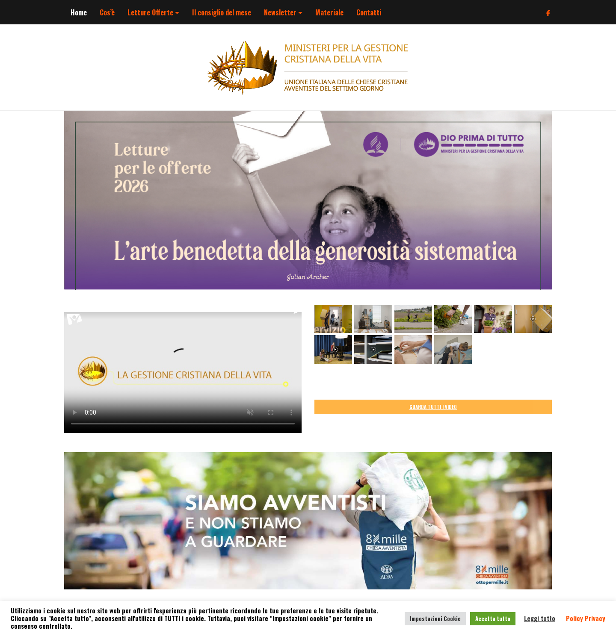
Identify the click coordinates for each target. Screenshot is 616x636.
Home (79, 12)
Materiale (329, 12)
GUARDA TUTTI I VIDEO (433, 406)
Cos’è (107, 12)
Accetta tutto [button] (492, 618)
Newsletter (280, 12)
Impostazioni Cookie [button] (435, 618)
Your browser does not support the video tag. (183, 369)
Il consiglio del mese (221, 12)
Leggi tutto (539, 618)
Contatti (368, 12)
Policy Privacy (585, 618)
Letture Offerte (150, 12)
